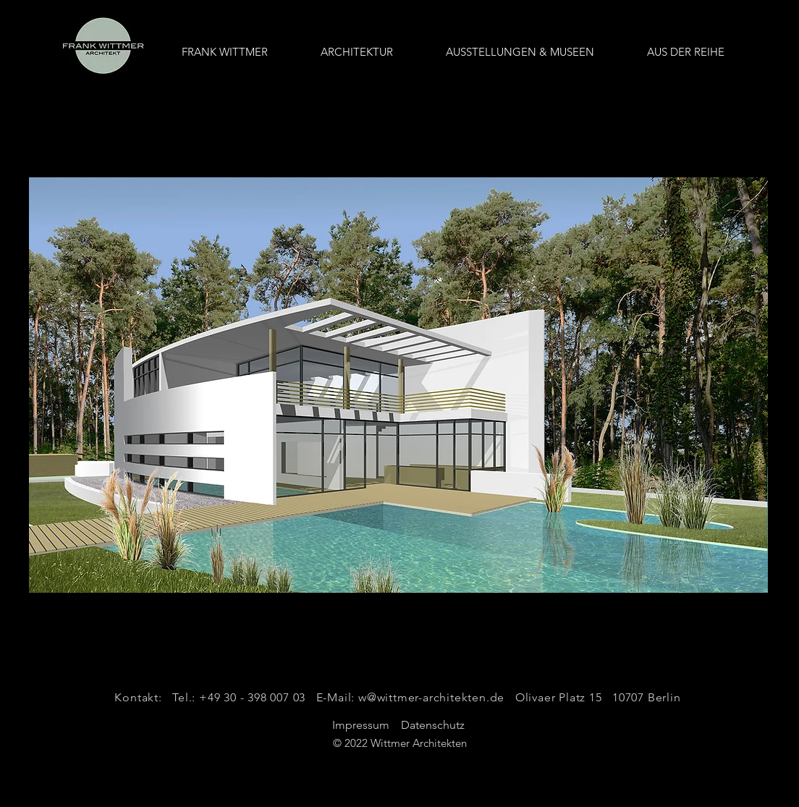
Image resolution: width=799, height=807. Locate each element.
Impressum (360, 725)
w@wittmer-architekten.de (431, 697)
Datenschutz (434, 725)
